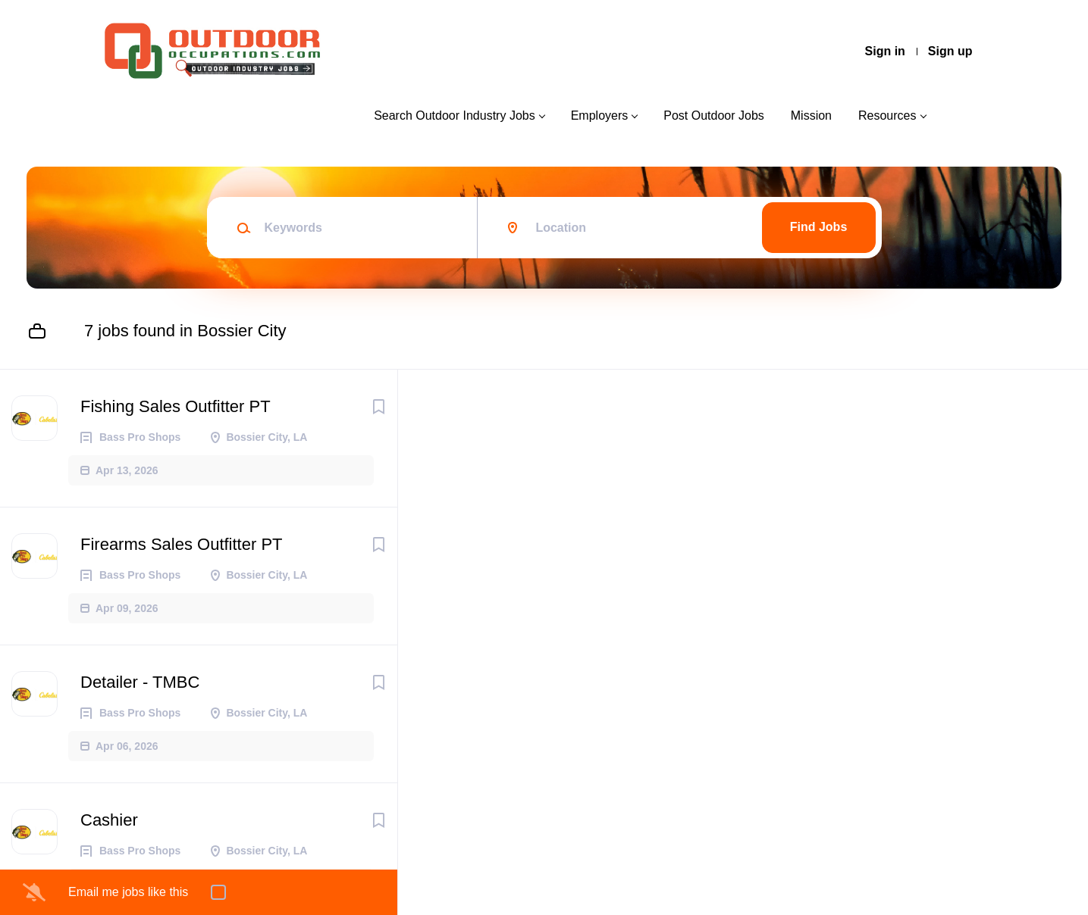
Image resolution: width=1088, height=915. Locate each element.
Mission (811, 115)
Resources (887, 115)
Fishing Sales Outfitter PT (175, 406)
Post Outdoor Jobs (713, 115)
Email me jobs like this (128, 891)
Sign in (885, 51)
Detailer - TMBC (139, 682)
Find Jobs (819, 226)
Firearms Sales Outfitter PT (181, 544)
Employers (600, 115)
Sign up (950, 51)
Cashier (109, 819)
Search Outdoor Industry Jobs (454, 115)
